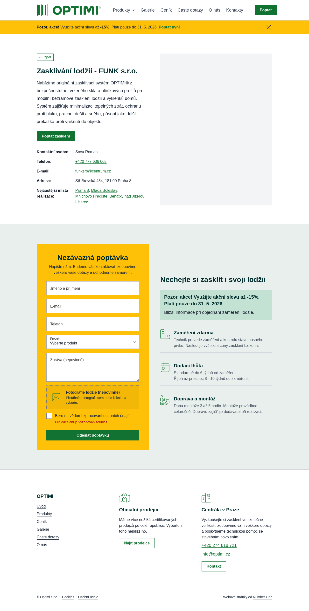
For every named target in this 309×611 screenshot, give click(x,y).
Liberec (81, 202)
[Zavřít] (268, 27)
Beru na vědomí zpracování (92, 416)
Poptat (266, 10)
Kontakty (234, 10)
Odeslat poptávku (93, 435)
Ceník (166, 10)
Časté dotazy (190, 10)
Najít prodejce (137, 543)
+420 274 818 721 (219, 545)
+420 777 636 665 (90, 161)
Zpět (45, 57)
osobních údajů (116, 416)
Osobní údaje (88, 597)
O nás (214, 10)
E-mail (55, 306)
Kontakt (214, 566)
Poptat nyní (169, 27)
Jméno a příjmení (65, 288)
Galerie (148, 10)
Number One (262, 597)
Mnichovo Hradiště (91, 196)
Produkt (55, 338)
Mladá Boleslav (104, 190)
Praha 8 (82, 190)
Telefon (56, 324)
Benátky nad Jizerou (126, 196)
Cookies (68, 597)
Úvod (41, 506)
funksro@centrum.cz (93, 171)
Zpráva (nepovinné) (67, 360)
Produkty (124, 10)
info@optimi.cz (216, 554)
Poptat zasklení (56, 136)
